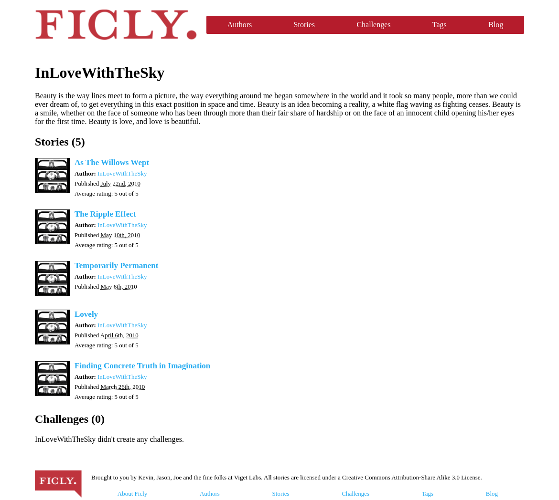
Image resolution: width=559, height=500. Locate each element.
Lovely (86, 314)
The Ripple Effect (105, 214)
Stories (304, 25)
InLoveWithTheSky (122, 173)
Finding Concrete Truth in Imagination (142, 365)
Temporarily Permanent (116, 265)
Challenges (373, 25)
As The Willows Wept (112, 162)
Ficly (116, 25)
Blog (495, 25)
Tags (439, 25)
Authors (239, 25)
